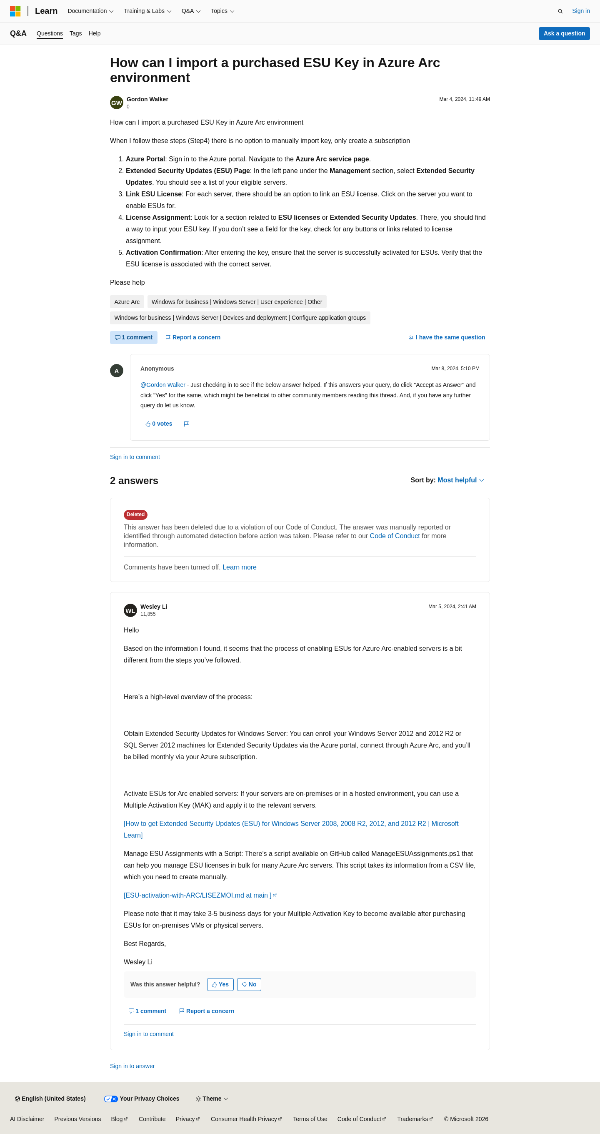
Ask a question (564, 33)
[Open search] (560, 11)
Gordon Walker (147, 99)
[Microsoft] (15, 11)
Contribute (152, 1119)
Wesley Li (153, 606)
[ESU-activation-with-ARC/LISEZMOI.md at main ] (198, 895)
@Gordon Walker (162, 384)
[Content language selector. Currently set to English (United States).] (50, 1099)
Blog (117, 1119)
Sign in (581, 11)
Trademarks (412, 1119)
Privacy (185, 1119)
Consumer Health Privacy (244, 1119)
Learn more (239, 567)
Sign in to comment (135, 457)
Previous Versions (77, 1119)
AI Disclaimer (27, 1119)
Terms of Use (310, 1119)
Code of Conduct (395, 535)
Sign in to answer (132, 1066)
